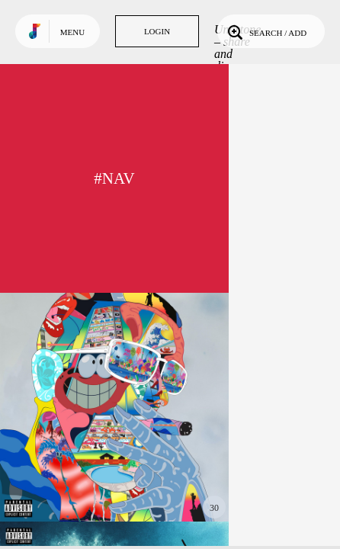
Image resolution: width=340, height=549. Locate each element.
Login (157, 31)
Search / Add (265, 31)
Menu (72, 32)
